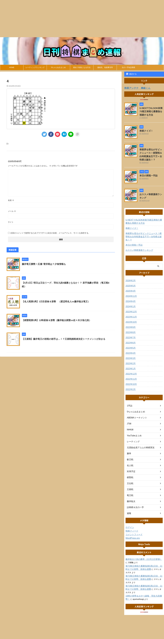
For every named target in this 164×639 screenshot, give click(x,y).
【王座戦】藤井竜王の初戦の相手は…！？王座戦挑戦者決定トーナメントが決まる (61, 339)
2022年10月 (130, 374)
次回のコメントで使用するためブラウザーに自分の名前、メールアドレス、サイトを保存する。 (50, 233)
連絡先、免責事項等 (105, 67)
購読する (131, 74)
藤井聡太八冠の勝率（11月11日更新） (142, 549)
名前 (11, 200)
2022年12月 (130, 364)
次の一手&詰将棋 (128, 67)
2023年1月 (130, 359)
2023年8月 (130, 322)
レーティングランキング (35, 67)
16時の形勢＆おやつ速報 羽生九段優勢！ (143, 586)
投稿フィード (131, 521)
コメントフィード (133, 525)
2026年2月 (130, 271)
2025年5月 (130, 276)
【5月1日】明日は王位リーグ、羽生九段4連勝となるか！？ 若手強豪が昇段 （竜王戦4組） (65, 283)
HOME (11, 67)
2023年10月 (130, 312)
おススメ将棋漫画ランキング (151, 188)
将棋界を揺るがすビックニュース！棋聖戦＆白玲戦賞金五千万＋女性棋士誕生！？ (151, 151)
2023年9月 (130, 317)
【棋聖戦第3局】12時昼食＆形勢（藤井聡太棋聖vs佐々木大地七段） (54, 320)
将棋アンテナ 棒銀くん (135, 88)
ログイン (129, 517)
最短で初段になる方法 (81, 67)
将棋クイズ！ (145, 129)
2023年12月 (130, 302)
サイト (11, 222)
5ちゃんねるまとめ (58, 67)
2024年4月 (130, 291)
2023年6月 (130, 333)
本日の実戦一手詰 (146, 169)
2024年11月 (130, 286)
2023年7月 (130, 328)
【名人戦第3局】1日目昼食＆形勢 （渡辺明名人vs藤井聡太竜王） (54, 301)
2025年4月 (130, 281)
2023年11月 (130, 307)
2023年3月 (130, 348)
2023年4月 (130, 343)
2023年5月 (130, 338)
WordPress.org (132, 528)
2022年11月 (130, 369)
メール (12, 211)
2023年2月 (130, 354)
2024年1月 (130, 297)
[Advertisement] (79, 18)
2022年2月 (130, 379)
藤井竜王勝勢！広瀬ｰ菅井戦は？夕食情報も (42, 264)
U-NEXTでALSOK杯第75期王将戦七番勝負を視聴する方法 (151, 111)
